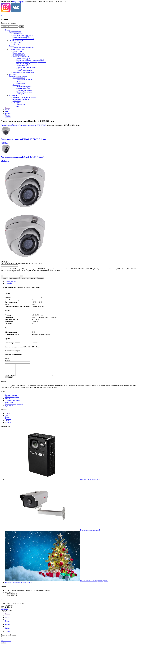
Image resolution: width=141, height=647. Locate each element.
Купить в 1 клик (14, 278)
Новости (7, 419)
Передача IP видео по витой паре (23, 72)
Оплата (7, 423)
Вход (14, 1)
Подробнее (4, 611)
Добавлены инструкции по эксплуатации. (18, 585)
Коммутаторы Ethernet (23, 58)
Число (7, 360)
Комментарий (10, 378)
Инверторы (16, 85)
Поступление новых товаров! (90, 481)
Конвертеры (17, 101)
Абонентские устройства (21, 99)
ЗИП (17, 106)
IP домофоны (13, 95)
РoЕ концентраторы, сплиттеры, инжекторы (31, 62)
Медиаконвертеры (19, 55)
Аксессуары (13, 74)
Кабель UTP (17, 44)
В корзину (5, 278)
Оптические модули (23, 63)
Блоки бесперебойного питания (23, 47)
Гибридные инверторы (23, 86)
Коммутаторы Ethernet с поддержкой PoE (30, 60)
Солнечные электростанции (18, 76)
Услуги (7, 417)
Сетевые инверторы (23, 88)
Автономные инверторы (24, 90)
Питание (11, 46)
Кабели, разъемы (22, 69)
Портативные (20, 83)
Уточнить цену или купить (28, 278)
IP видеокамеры (18, 33)
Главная (3, 125)
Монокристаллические (24, 79)
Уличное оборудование (24, 71)
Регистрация (20, 1)
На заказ (41, 278)
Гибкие (18, 81)
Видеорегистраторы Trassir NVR (23, 39)
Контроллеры (20, 104)
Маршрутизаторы (18, 53)
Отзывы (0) (8, 283)
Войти (3, 645)
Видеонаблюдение (15, 32)
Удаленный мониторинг (24, 92)
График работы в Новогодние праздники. (94, 583)
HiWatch (43, 125)
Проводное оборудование (21, 56)
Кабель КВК (17, 42)
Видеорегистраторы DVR (21, 37)
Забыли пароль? (6, 643)
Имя (7, 358)
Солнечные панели (19, 78)
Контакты (8, 425)
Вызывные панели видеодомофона (24, 97)
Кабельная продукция (16, 40)
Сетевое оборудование (16, 49)
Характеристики (10, 281)
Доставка (8, 421)
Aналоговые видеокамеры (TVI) (23, 35)
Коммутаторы (17, 51)
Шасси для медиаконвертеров (26, 67)
